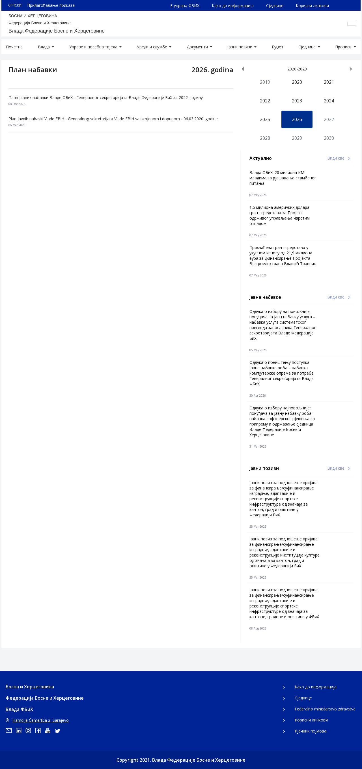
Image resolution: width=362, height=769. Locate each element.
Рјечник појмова (310, 731)
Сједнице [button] (307, 47)
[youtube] (49, 730)
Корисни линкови (312, 5)
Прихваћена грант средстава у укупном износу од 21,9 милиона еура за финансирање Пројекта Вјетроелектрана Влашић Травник (282, 255)
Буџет (277, 47)
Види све (338, 158)
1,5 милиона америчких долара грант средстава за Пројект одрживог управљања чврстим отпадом (279, 215)
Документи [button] (198, 47)
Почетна (14, 47)
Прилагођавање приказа (51, 5)
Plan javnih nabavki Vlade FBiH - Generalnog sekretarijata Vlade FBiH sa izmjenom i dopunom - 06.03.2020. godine (113, 118)
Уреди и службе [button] (152, 47)
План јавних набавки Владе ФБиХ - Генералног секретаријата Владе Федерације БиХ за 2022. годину (105, 97)
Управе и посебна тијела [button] (93, 47)
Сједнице (274, 5)
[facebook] (40, 730)
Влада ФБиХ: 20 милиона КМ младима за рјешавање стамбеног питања (282, 178)
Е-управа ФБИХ (184, 5)
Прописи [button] (344, 47)
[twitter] (59, 730)
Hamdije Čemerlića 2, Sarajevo (37, 720)
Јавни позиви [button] (240, 47)
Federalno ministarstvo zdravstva (325, 709)
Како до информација (233, 5)
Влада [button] (44, 47)
